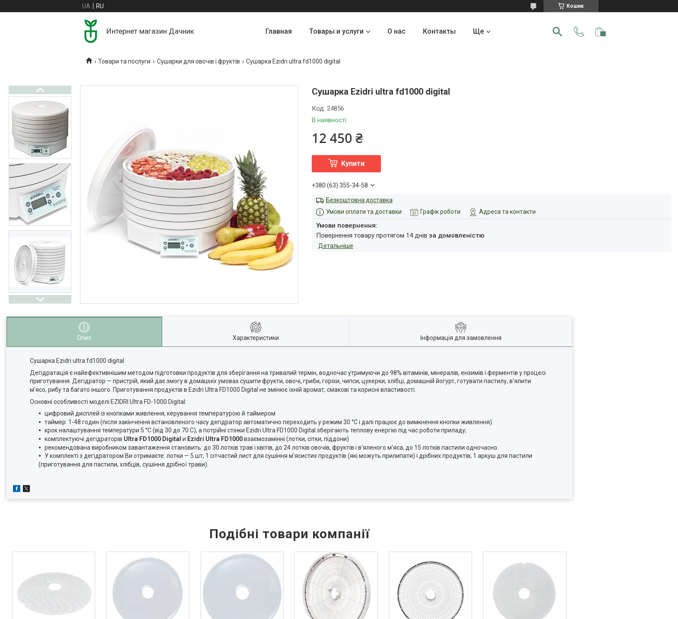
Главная (278, 31)
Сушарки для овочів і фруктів (198, 61)
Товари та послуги (124, 61)
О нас (396, 31)
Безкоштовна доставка (359, 200)
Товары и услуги (336, 31)
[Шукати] (557, 31)
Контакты (439, 31)
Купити (353, 163)
